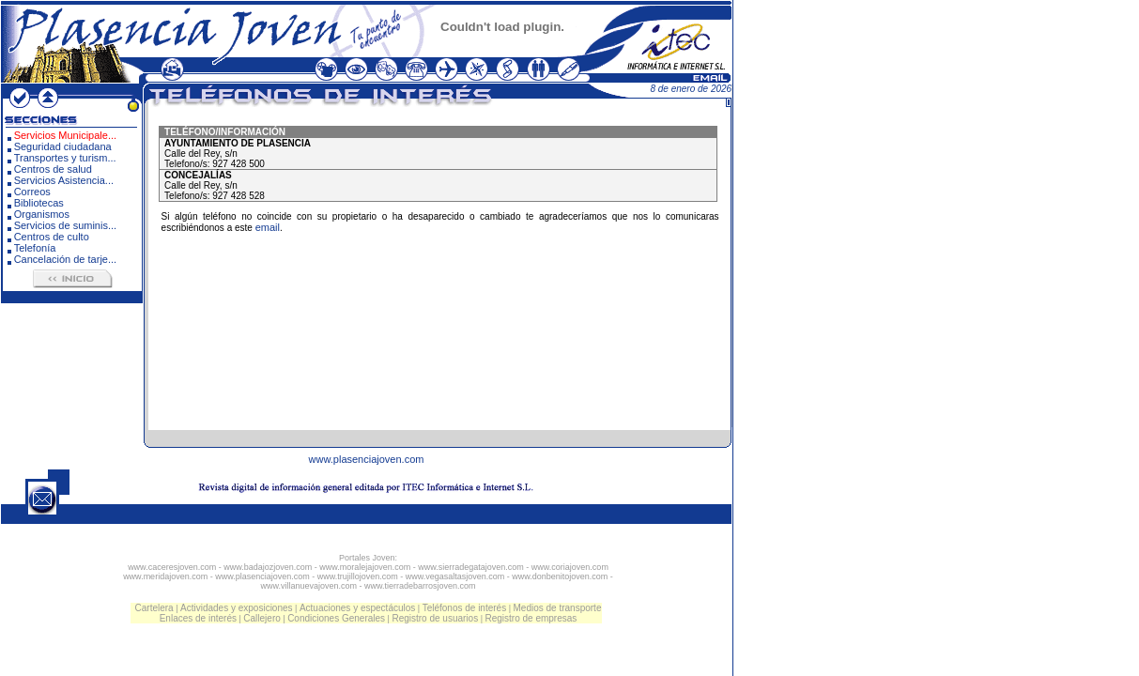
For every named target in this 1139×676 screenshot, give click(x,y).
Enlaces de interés (198, 618)
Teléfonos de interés (465, 608)
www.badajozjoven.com (267, 567)
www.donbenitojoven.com (560, 576)
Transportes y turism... (65, 157)
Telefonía (35, 248)
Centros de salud (53, 169)
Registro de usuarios (435, 618)
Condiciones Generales (336, 618)
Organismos (41, 214)
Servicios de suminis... (65, 225)
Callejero (261, 618)
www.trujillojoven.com (357, 576)
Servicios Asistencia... (64, 180)
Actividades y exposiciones (236, 608)
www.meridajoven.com (165, 576)
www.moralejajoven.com (364, 567)
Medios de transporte (558, 608)
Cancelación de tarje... (65, 259)
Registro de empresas (531, 618)
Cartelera (154, 608)
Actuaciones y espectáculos (357, 608)
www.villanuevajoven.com (308, 586)
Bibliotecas (39, 202)
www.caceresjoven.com (172, 567)
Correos (32, 191)
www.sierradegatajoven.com (471, 567)
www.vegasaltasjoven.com (455, 576)
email (267, 227)
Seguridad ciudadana (63, 146)
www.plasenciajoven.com (366, 459)
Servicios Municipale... (65, 135)
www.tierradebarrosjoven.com (420, 586)
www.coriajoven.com (569, 567)
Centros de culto (51, 236)
